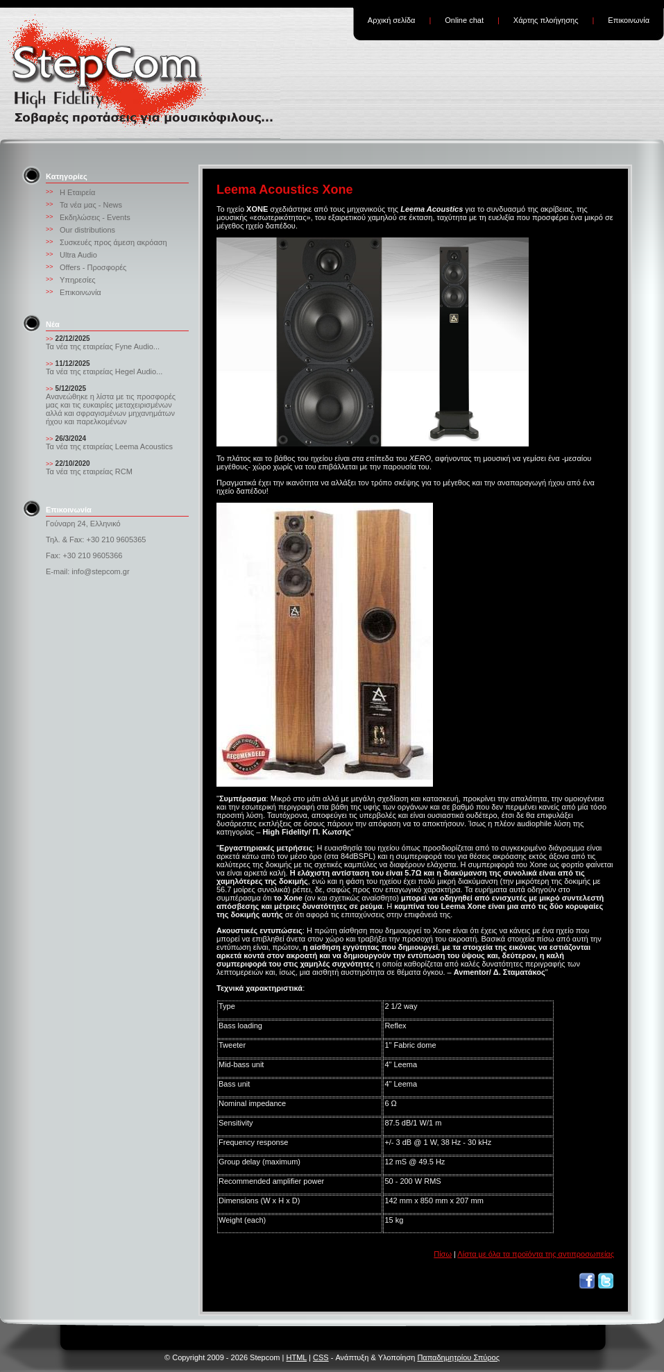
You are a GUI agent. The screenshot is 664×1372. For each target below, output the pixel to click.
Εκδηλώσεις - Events (95, 217)
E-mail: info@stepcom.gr (88, 571)
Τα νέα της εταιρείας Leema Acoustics (109, 446)
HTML (296, 1357)
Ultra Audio (78, 255)
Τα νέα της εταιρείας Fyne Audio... (103, 346)
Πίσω (443, 1254)
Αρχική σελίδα (392, 20)
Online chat (464, 20)
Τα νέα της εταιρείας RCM (89, 471)
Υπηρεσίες (78, 280)
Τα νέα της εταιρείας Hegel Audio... (104, 371)
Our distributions (87, 230)
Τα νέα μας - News (91, 205)
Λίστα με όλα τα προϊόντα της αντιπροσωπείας (535, 1254)
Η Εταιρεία (77, 192)
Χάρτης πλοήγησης (546, 20)
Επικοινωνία (628, 20)
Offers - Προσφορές (93, 267)
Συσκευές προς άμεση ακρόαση (113, 242)
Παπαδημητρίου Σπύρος (458, 1357)
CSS (321, 1357)
